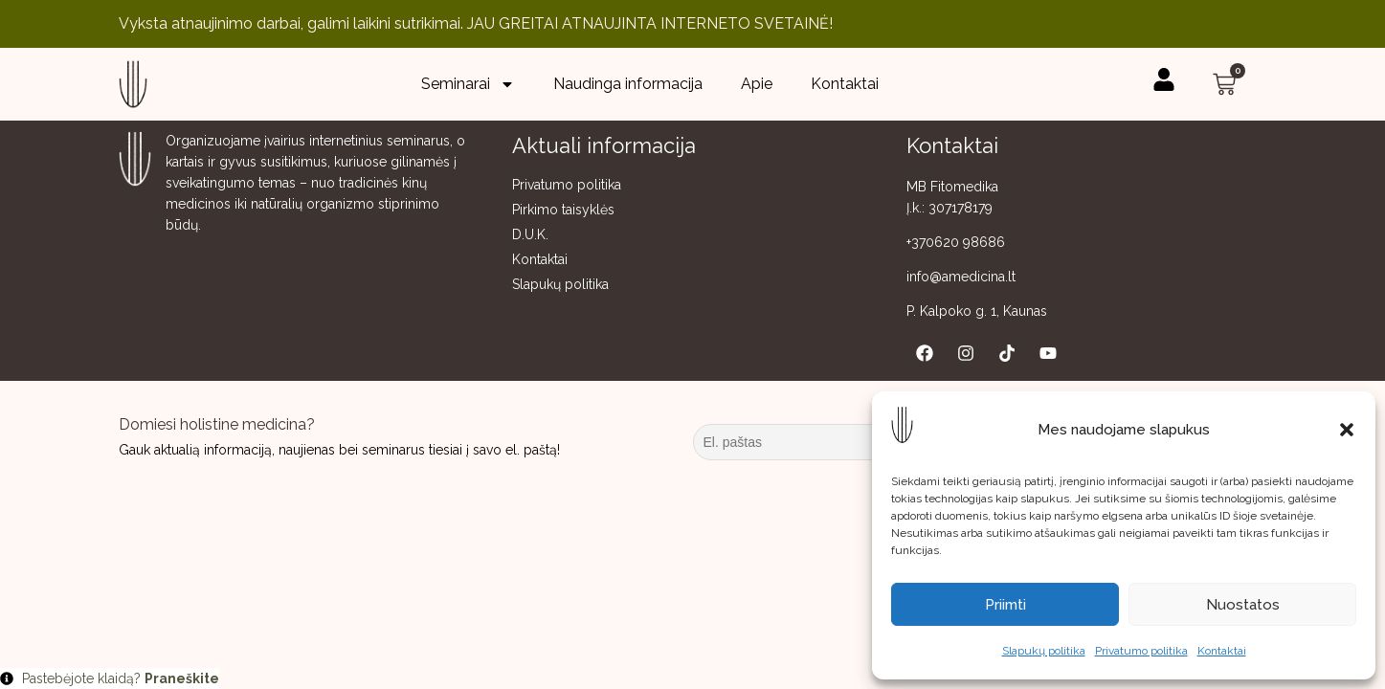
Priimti (1005, 604)
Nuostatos (1243, 604)
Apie (756, 84)
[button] (1346, 429)
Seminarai (468, 84)
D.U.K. (530, 234)
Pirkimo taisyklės (563, 209)
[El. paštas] (837, 442)
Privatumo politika (1141, 650)
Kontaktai (1221, 650)
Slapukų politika (1043, 650)
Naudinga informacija (628, 84)
